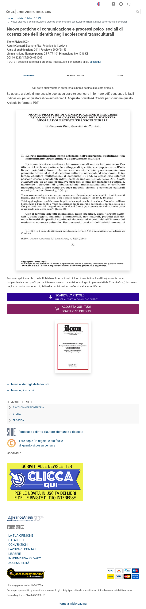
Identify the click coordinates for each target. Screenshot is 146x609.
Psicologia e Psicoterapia (28, 407)
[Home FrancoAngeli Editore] (19, 4)
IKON (29, 18)
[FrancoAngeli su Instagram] (18, 528)
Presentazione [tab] (75, 75)
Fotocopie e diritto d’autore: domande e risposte (51, 432)
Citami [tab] (119, 75)
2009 (38, 18)
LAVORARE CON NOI (22, 549)
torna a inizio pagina (72, 603)
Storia (17, 414)
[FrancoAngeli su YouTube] (22, 528)
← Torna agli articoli (20, 390)
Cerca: (10, 11)
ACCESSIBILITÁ (18, 563)
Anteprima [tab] (29, 75)
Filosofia (18, 420)
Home (10, 18)
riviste (20, 18)
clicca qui (95, 61)
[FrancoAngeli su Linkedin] (13, 528)
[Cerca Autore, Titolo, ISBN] (75, 11)
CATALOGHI (16, 540)
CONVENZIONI (18, 544)
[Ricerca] (138, 11)
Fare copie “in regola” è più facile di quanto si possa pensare (41, 443)
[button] (97, 4)
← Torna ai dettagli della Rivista (28, 384)
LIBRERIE (14, 554)
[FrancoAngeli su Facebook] (9, 528)
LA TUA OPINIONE (20, 535)
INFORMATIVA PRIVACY (24, 558)
